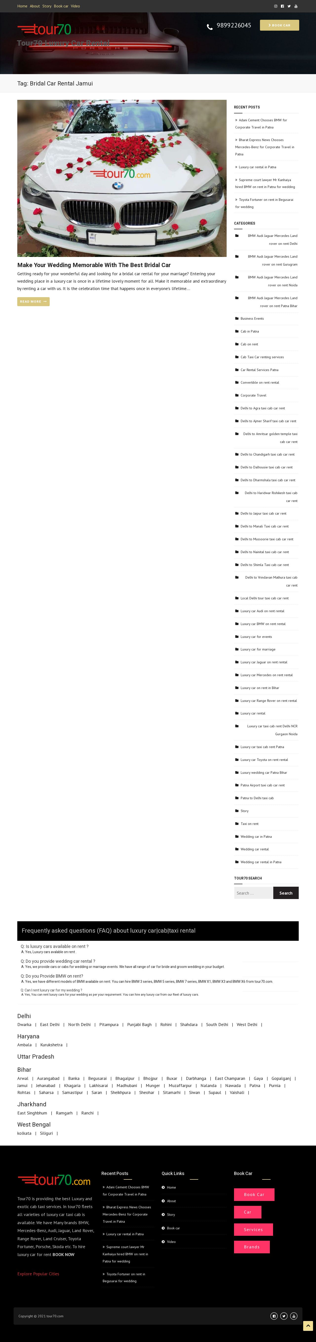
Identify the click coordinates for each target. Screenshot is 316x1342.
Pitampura (108, 1024)
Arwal (22, 1078)
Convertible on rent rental (260, 382)
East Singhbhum (32, 1113)
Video (75, 5)
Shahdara (189, 1024)
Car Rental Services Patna (259, 370)
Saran (97, 1092)
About (35, 5)
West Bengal (34, 1124)
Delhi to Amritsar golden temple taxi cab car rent (270, 438)
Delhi (24, 1016)
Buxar (171, 1078)
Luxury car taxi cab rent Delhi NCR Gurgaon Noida (272, 730)
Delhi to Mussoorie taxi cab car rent (267, 539)
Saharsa (46, 1092)
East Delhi (49, 1024)
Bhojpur (150, 1078)
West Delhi (247, 1024)
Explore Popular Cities (38, 1274)
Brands (252, 1247)
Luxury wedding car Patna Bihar (264, 772)
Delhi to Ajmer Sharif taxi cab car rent (268, 421)
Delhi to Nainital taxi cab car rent (265, 552)
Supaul (215, 1092)
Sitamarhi (171, 1092)
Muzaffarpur (180, 1085)
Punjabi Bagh (139, 1024)
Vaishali (237, 1092)
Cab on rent (249, 344)
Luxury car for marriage (258, 649)
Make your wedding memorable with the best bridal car (94, 265)
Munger (153, 1085)
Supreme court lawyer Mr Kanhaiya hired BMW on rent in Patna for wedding (125, 1254)
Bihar (24, 1070)
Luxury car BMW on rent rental (263, 624)
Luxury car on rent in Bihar (260, 688)
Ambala (24, 1045)
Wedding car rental (255, 849)
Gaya (258, 1078)
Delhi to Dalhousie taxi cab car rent (267, 467)
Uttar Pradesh (35, 1056)
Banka (73, 1078)
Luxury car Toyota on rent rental (264, 759)
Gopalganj (281, 1078)
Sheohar (146, 1092)
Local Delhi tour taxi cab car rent (265, 598)
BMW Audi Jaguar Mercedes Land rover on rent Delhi (272, 239)
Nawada (233, 1085)
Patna (254, 1085)
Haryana (28, 1036)
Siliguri (46, 1133)
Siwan (194, 1092)
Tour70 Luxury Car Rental (63, 43)
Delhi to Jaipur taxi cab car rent (263, 513)
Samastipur (72, 1092)
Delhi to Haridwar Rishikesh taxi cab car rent (271, 497)
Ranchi (87, 1113)
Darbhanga (196, 1078)
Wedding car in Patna (256, 836)
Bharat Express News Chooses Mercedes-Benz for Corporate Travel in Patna (264, 147)
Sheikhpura (121, 1092)
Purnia (274, 1085)
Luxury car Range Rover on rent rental (269, 700)
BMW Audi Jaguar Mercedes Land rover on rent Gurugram (272, 260)
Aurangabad (48, 1078)
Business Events (252, 318)
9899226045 (234, 25)
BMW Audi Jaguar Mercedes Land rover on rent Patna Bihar (272, 302)
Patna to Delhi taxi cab (257, 798)
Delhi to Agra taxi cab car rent (263, 408)
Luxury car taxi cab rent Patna (262, 747)
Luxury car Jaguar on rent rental (264, 662)
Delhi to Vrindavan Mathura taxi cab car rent (271, 581)
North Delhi (79, 1024)
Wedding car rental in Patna (261, 862)
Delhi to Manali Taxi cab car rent (265, 526)
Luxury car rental (253, 713)
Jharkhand (31, 1104)
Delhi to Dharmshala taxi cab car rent (268, 480)
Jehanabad (45, 1085)
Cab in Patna (250, 331)
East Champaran (230, 1078)
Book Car (254, 1194)
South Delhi (217, 1024)
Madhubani (127, 1085)
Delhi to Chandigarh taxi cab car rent (268, 454)
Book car (61, 5)
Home (22, 5)
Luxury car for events (256, 636)
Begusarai (97, 1078)
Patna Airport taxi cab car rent (263, 785)
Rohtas (23, 1092)
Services (253, 1229)
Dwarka (24, 1024)
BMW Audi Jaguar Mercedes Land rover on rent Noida (272, 281)
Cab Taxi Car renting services (262, 357)
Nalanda (208, 1085)
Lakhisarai (98, 1085)
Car (248, 1212)
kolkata (24, 1133)
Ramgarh (64, 1113)
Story (46, 5)
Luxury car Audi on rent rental (262, 611)
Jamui (22, 1085)
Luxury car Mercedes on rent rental (267, 675)
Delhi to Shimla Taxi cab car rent (265, 565)
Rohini (166, 1024)
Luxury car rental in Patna (257, 167)
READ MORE (33, 301)
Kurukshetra (51, 1045)
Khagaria (72, 1085)
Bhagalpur (125, 1078)
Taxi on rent (249, 823)
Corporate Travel (253, 395)
